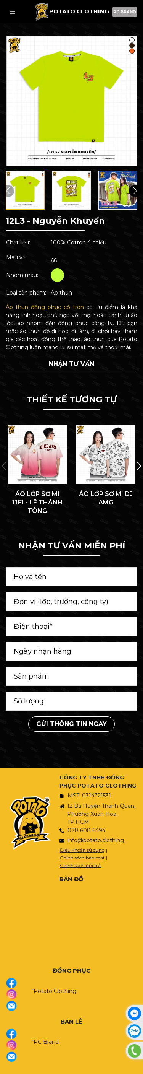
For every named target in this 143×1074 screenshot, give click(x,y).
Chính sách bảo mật (82, 858)
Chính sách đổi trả (80, 865)
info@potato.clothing (95, 840)
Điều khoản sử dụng (82, 850)
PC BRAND (124, 12)
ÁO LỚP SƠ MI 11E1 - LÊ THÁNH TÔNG (37, 502)
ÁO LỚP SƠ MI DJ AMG (106, 498)
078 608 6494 (86, 830)
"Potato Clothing (54, 991)
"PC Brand (45, 1041)
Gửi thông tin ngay (71, 723)
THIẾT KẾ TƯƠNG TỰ (71, 399)
